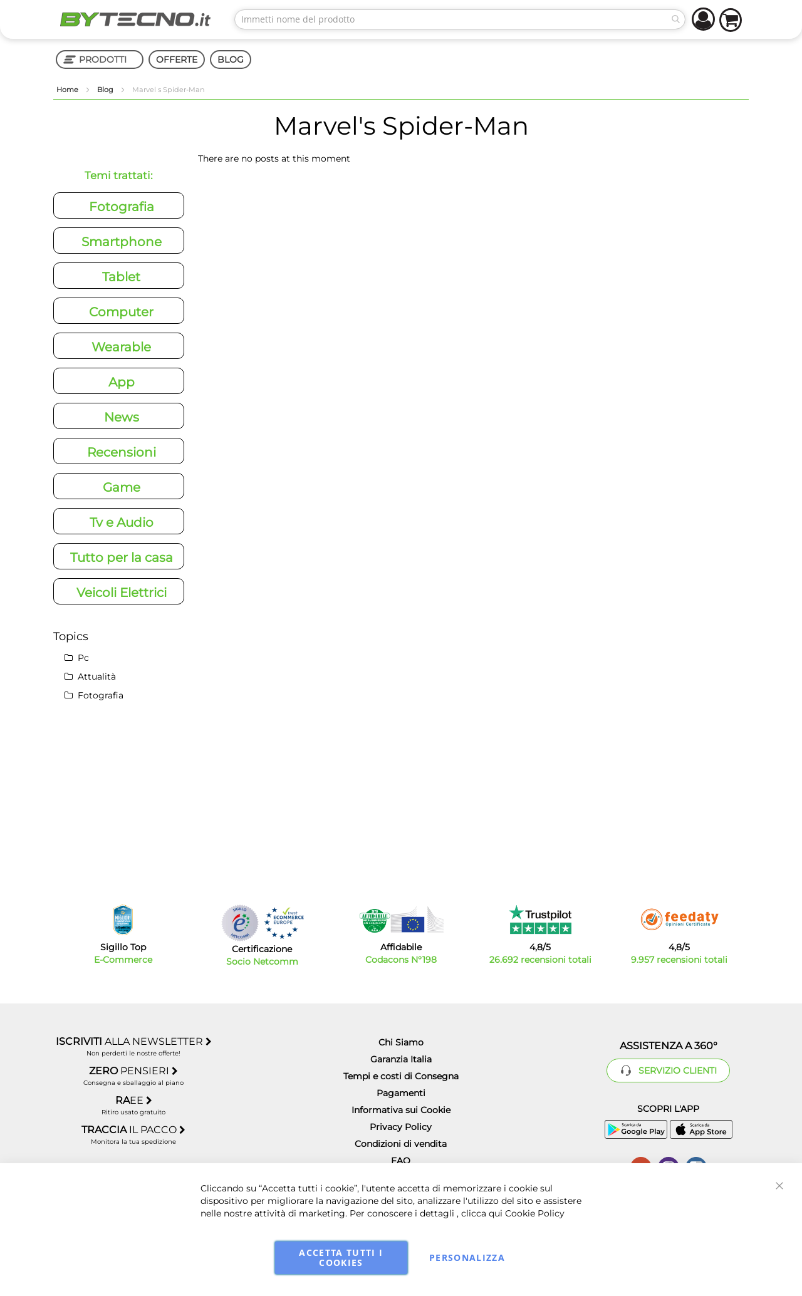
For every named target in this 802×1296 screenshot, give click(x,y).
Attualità (90, 676)
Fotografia (121, 206)
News (121, 417)
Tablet (121, 277)
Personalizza (467, 1257)
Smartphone (121, 242)
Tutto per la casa (121, 557)
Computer (121, 312)
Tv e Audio (122, 522)
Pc (77, 657)
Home (68, 89)
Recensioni (121, 452)
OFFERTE (176, 59)
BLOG (230, 59)
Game (121, 487)
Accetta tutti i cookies (341, 1257)
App (121, 382)
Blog (106, 89)
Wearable (121, 347)
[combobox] (459, 19)
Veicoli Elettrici (121, 592)
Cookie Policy (535, 1213)
